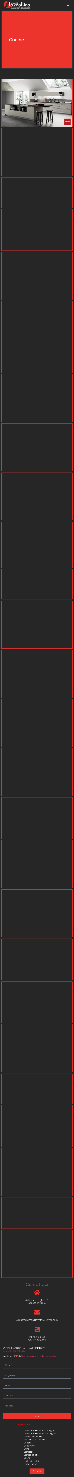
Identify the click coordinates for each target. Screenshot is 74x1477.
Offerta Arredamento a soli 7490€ (39, 1430)
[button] (68, 5)
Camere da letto (31, 1455)
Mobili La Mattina (31, 1461)
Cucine (27, 1458)
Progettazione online (33, 1437)
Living (26, 1449)
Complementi (30, 1446)
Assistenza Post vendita (34, 1440)
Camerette (28, 1452)
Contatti (27, 1443)
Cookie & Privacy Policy (14, 1351)
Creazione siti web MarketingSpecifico (39, 1356)
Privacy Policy (30, 1464)
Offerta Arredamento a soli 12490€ (40, 1433)
